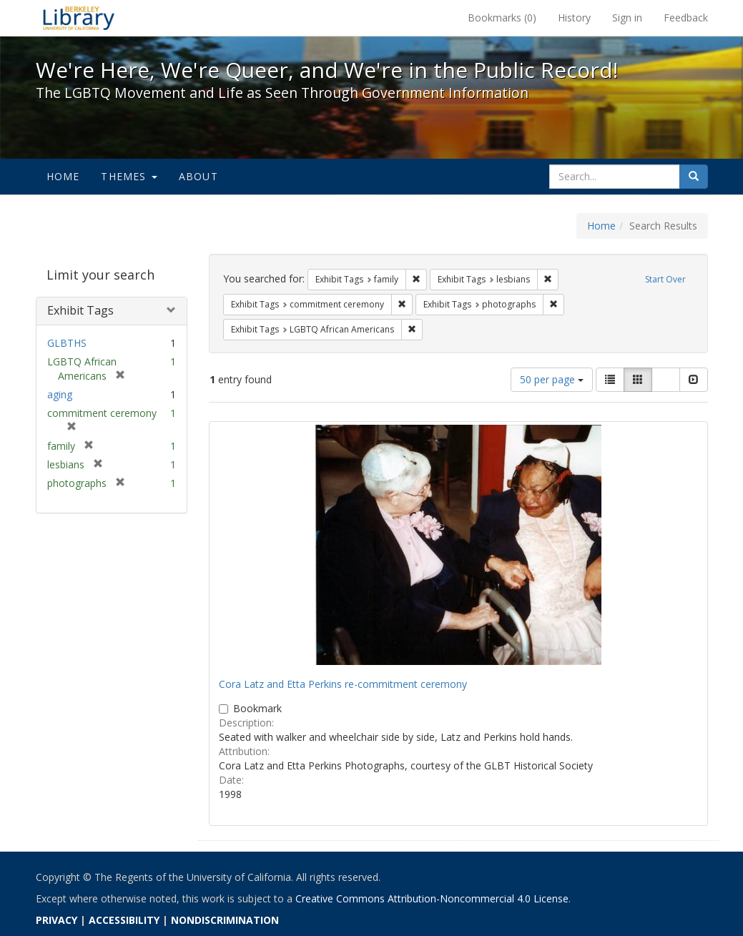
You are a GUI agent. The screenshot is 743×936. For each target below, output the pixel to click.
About (198, 176)
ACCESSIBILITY (124, 920)
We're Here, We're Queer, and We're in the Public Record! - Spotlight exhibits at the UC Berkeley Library (78, 18)
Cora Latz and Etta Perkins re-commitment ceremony (343, 684)
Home (63, 176)
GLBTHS (67, 343)
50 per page (552, 379)
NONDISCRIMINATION (225, 920)
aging (59, 394)
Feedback (686, 17)
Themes (129, 176)
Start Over (665, 279)
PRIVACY (56, 920)
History (574, 17)
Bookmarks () (502, 17)
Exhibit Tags (80, 310)
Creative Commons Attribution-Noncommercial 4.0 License (432, 898)
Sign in (627, 17)
